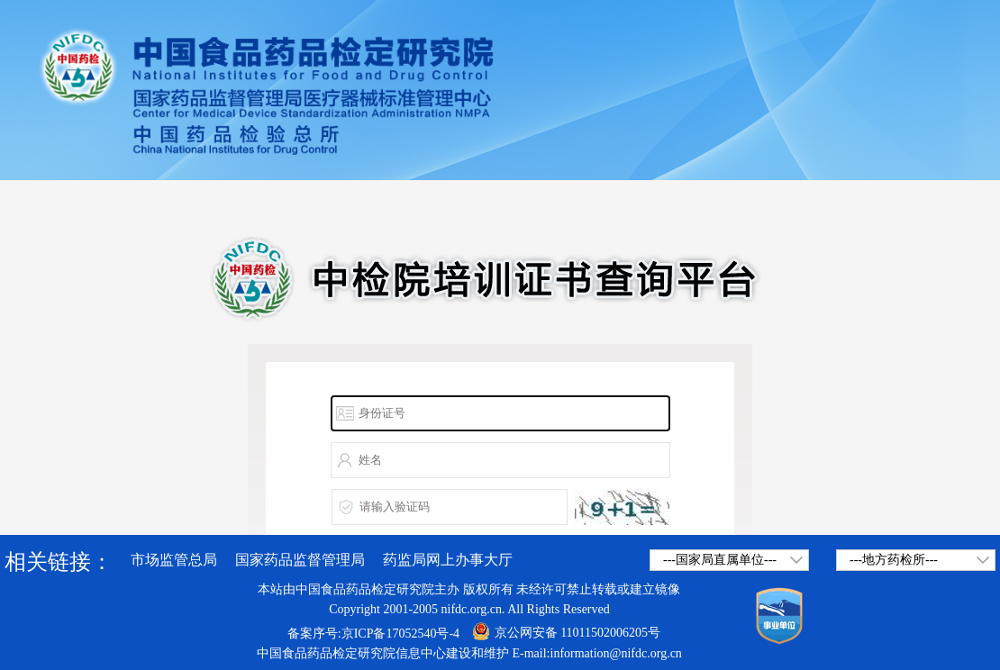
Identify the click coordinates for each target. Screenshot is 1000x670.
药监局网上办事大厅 (448, 559)
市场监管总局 (174, 559)
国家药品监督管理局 (300, 559)
